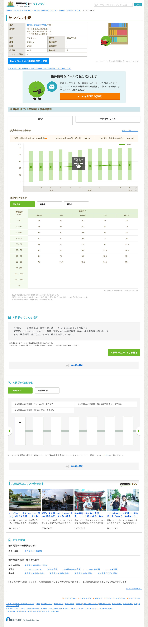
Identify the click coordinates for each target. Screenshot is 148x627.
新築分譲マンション (90, 604)
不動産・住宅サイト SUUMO (19, 10)
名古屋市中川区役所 (33, 551)
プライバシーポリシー (115, 598)
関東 (18, 611)
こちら (106, 455)
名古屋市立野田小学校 (107, 573)
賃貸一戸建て (69, 604)
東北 (14, 611)
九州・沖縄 (55, 611)
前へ (10, 430)
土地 (135, 604)
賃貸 (38, 604)
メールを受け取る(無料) (89, 96)
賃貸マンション (46, 604)
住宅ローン (65, 608)
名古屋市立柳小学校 (83, 573)
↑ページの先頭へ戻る (134, 588)
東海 (34, 611)
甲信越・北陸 (26, 611)
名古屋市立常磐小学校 (34, 573)
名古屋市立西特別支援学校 (36, 565)
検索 (139, 5)
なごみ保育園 (111, 569)
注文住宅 (9, 608)
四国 (43, 611)
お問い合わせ (134, 598)
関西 (38, 611)
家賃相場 (79, 604)
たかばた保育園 (93, 569)
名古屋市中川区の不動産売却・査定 (28, 61)
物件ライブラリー (77, 608)
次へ (138, 430)
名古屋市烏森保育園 (72, 569)
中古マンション (105, 604)
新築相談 (44, 608)
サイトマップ (85, 598)
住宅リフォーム (19, 608)
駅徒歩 (69, 204)
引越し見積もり (54, 608)
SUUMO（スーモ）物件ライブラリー (26, 4)
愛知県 (62, 10)
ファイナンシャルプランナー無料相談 (99, 608)
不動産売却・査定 (33, 608)
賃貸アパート (58, 604)
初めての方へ (70, 598)
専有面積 (16, 204)
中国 (47, 611)
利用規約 (98, 598)
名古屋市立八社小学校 (59, 573)
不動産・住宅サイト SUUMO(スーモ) (20, 604)
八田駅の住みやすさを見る (124, 352)
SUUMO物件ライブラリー (45, 10)
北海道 (8, 611)
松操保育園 (52, 569)
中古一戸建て (128, 604)
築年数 (43, 204)
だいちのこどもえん (33, 569)
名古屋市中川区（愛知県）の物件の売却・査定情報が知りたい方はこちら (39, 69)
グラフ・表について (130, 131)
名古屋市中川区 (74, 10)
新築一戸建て (117, 604)
